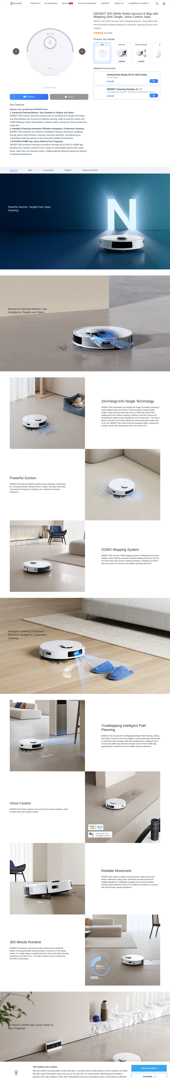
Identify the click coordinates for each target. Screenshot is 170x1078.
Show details (39, 1072)
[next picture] (82, 51)
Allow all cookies (149, 1053)
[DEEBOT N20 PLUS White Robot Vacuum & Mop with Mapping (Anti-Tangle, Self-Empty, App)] (122, 52)
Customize (149, 1061)
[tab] (13, 170)
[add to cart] (154, 81)
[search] (157, 3)
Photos (28, 97)
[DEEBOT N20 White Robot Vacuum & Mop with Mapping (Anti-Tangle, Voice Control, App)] (108, 33)
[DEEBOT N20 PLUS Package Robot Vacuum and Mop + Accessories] (141, 52)
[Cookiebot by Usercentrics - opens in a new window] (16, 1072)
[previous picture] (16, 51)
